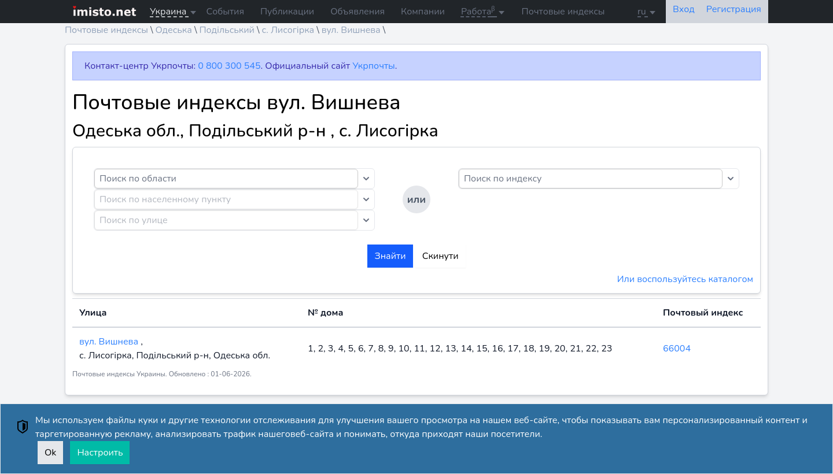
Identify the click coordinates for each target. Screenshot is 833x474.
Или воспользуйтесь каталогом (685, 279)
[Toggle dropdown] (366, 178)
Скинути (440, 256)
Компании (423, 11)
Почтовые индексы (563, 11)
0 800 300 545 (229, 66)
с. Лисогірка (287, 30)
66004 (677, 348)
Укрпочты (373, 66)
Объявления (357, 11)
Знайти (390, 256)
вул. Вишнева (351, 30)
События (225, 11)
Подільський (227, 30)
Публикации (287, 11)
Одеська (173, 30)
